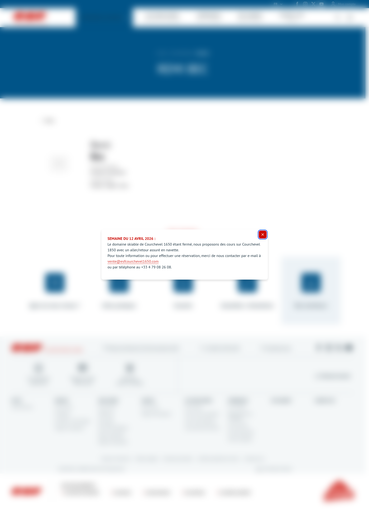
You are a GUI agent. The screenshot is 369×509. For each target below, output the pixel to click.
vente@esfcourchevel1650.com (133, 261)
